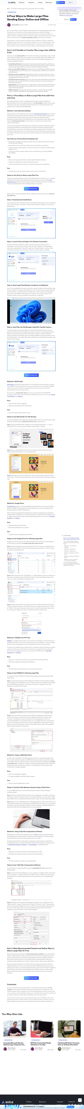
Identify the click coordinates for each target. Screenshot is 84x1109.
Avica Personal (30, 1104)
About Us (59, 1104)
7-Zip (35, 834)
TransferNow (11, 396)
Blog (8, 8)
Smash (53, 394)
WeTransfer (10, 384)
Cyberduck (10, 652)
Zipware (24, 844)
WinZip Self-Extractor (15, 844)
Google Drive (11, 506)
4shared (20, 396)
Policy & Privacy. (68, 15)
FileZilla (9, 640)
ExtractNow (33, 844)
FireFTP (18, 652)
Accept (73, 19)
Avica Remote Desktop (40, 113)
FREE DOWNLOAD (31, 188)
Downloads (60, 2)
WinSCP (49, 650)
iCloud (17, 518)
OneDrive (10, 518)
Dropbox (52, 516)
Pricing (40, 2)
